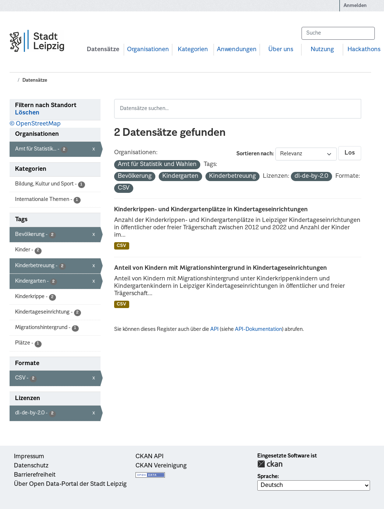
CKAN (269, 464)
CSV (121, 246)
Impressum (29, 457)
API (214, 329)
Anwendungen (237, 50)
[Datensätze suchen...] (338, 33)
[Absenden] (365, 33)
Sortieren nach (254, 153)
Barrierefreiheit (35, 475)
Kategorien (193, 50)
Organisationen (148, 50)
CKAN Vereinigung (161, 466)
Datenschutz (31, 466)
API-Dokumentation (258, 329)
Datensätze (103, 50)
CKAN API (149, 457)
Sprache (267, 476)
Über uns (280, 50)
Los (350, 153)
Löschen (27, 113)
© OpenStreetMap (35, 124)
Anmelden (355, 5)
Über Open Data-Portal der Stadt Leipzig (70, 484)
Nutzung (322, 50)
